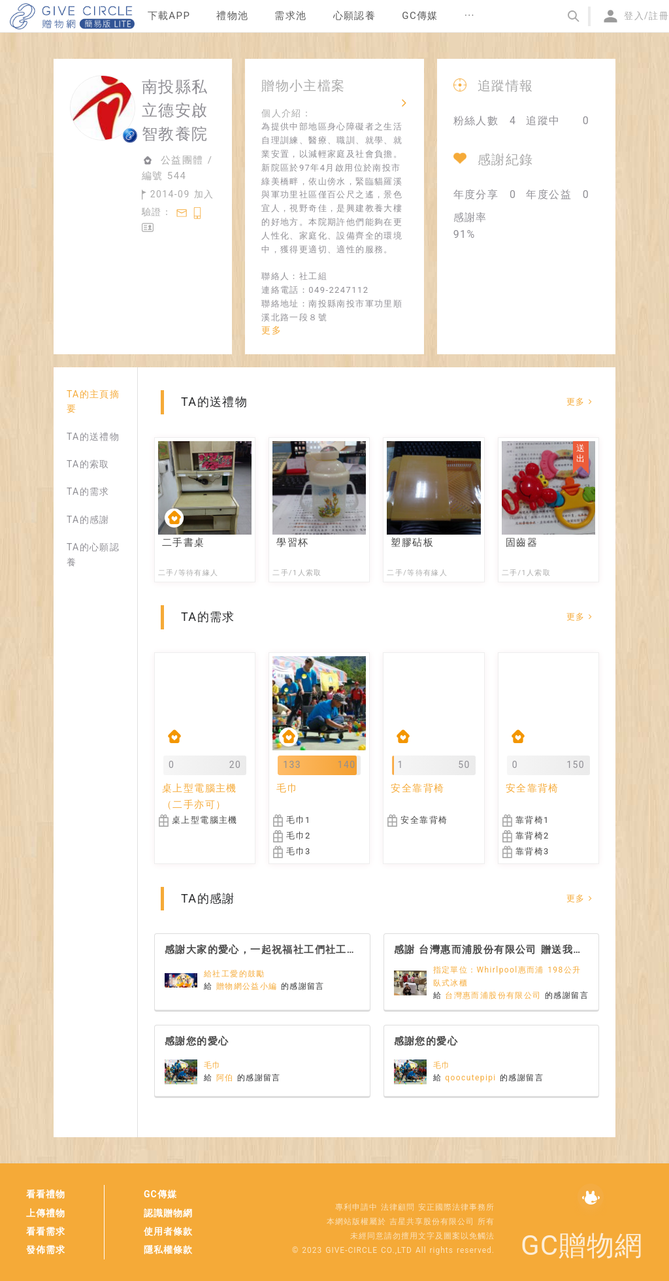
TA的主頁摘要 (93, 401)
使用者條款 (168, 1231)
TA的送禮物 (93, 436)
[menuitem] (169, 16)
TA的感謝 (88, 519)
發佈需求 (45, 1249)
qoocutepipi (472, 1077)
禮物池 (232, 16)
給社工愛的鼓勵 (234, 973)
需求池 (290, 16)
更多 (271, 330)
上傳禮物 (45, 1213)
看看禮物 (45, 1194)
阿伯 (226, 1077)
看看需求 (45, 1231)
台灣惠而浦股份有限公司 (495, 995)
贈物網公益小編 (248, 986)
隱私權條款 (168, 1249)
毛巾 (212, 1065)
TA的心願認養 (93, 554)
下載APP (169, 16)
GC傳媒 (160, 1194)
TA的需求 (88, 491)
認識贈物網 (168, 1213)
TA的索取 (88, 464)
